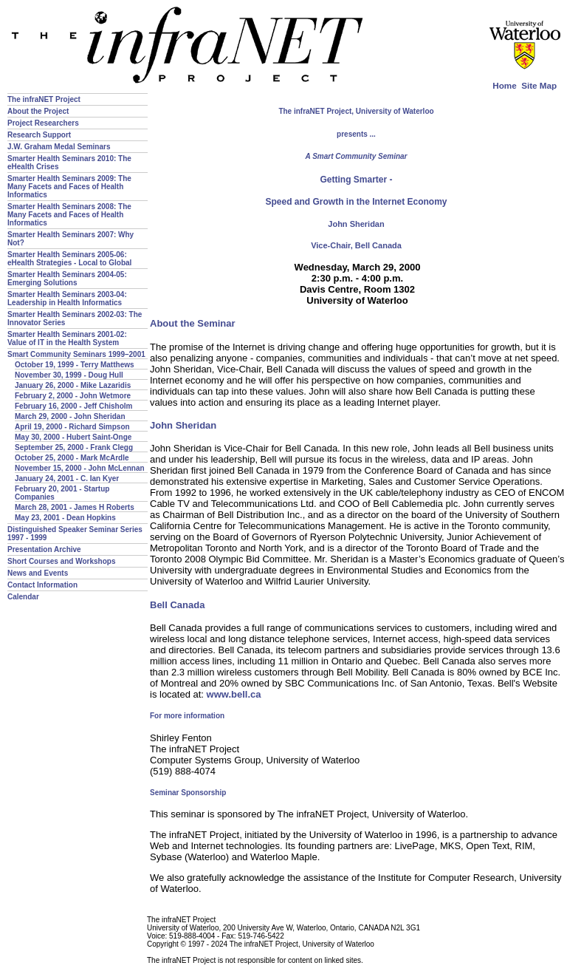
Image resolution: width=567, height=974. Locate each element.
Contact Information (42, 585)
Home (504, 85)
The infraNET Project (43, 99)
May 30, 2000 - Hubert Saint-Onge (73, 437)
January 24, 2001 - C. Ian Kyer (67, 478)
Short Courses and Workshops (61, 561)
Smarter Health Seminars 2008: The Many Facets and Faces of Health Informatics (69, 214)
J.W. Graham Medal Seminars (59, 147)
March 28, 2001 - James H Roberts (74, 507)
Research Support (39, 135)
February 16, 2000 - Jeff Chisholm (74, 406)
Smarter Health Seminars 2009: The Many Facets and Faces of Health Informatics (69, 186)
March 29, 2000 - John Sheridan (70, 416)
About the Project (38, 111)
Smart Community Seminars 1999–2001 (76, 354)
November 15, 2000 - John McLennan (80, 468)
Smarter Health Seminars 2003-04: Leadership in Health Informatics (67, 298)
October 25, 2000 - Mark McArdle (72, 458)
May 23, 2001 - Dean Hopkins (65, 518)
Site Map (539, 85)
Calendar (23, 597)
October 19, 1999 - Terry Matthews (74, 365)
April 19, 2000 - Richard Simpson (72, 427)
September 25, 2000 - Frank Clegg (74, 447)
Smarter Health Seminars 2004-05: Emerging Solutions (67, 278)
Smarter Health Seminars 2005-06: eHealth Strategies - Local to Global (69, 259)
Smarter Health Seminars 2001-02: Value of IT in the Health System (67, 338)
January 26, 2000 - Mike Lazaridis (73, 385)
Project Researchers (43, 123)
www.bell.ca (234, 694)
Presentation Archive (44, 549)
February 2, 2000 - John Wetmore (73, 396)
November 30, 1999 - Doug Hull (69, 375)
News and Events (37, 573)
